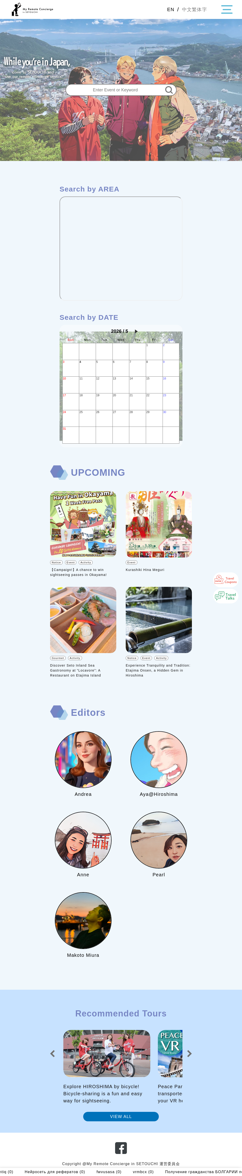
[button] (52, 1053)
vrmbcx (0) (155, 1172)
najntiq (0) (16, 1172)
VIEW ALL (121, 1116)
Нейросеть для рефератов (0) (67, 1172)
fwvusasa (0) (121, 1172)
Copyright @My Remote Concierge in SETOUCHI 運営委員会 (121, 1164)
